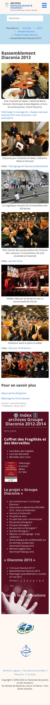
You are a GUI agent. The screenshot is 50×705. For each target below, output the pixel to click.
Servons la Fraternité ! (20, 513)
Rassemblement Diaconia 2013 (24, 570)
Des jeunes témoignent (20, 522)
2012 (11, 603)
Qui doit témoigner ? (19, 531)
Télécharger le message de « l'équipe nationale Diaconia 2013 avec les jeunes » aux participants (24, 115)
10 (11, 585)
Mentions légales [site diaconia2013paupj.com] (21, 550)
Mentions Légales (11, 670)
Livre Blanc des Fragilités (21, 451)
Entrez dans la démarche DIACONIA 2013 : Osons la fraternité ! (27, 509)
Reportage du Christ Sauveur (15, 398)
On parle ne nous (18, 516)
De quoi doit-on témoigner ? (23, 528)
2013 (11, 606)
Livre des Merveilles (19, 454)
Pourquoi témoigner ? (20, 525)
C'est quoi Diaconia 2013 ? (22, 567)
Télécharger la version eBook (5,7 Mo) (17, 472)
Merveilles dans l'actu (20, 456)
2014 (11, 609)
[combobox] (25, 18)
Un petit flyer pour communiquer (25, 519)
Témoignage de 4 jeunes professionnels (28, 166)
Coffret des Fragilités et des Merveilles (25, 441)
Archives (31, 674)
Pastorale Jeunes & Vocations (21, 5)
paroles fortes (16, 261)
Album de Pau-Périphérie (13, 393)
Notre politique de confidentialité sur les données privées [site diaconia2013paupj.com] (27, 542)
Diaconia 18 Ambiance (20, 348)
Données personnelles (34, 670)
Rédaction (19, 674)
